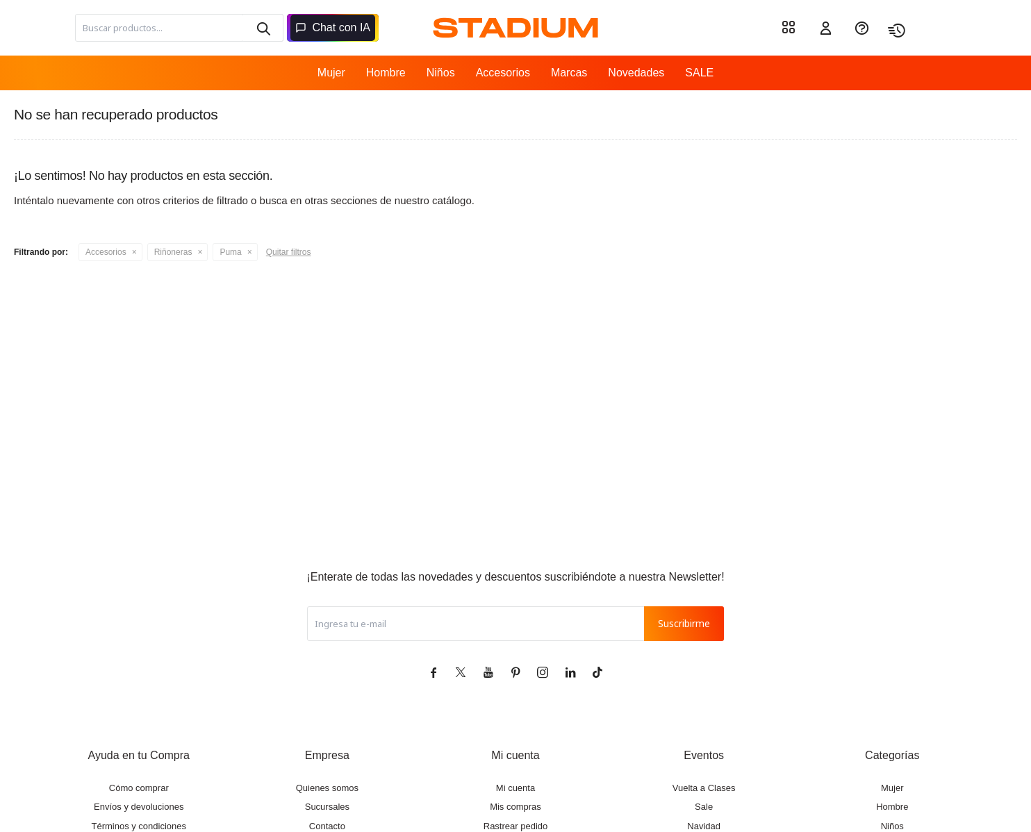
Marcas (569, 72)
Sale (704, 806)
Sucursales (327, 806)
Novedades (636, 72)
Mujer (331, 72)
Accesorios (503, 72)
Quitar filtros (288, 252)
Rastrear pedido (516, 826)
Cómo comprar (139, 788)
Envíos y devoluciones (138, 806)
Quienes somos (327, 788)
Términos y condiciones (138, 826)
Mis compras (515, 806)
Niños (441, 72)
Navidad (703, 826)
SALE (699, 72)
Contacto (327, 826)
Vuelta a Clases (704, 788)
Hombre (386, 72)
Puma (230, 252)
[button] (262, 28)
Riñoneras (173, 252)
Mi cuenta (515, 788)
